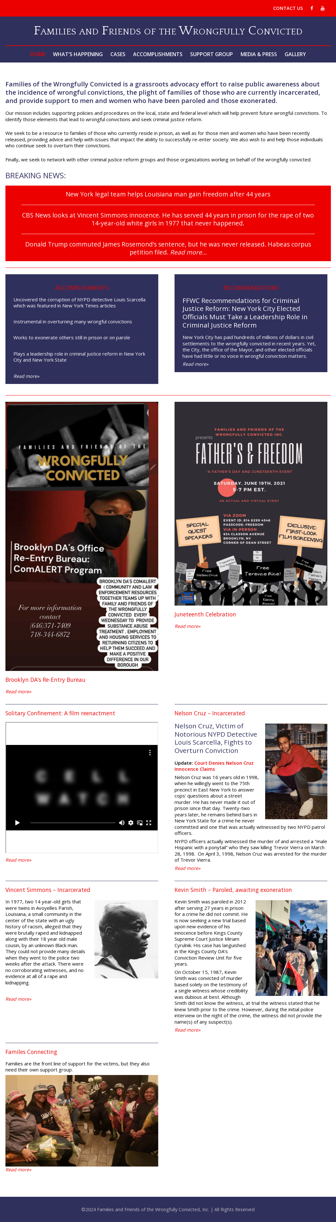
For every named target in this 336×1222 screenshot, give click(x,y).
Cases (117, 54)
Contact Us (288, 8)
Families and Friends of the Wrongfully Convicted (168, 31)
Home (37, 54)
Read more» (26, 376)
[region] (81, 1121)
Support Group (211, 54)
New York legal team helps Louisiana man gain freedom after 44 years (168, 194)
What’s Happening (78, 54)
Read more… (188, 252)
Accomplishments (158, 54)
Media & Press (259, 54)
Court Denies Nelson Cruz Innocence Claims (214, 766)
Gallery (295, 54)
